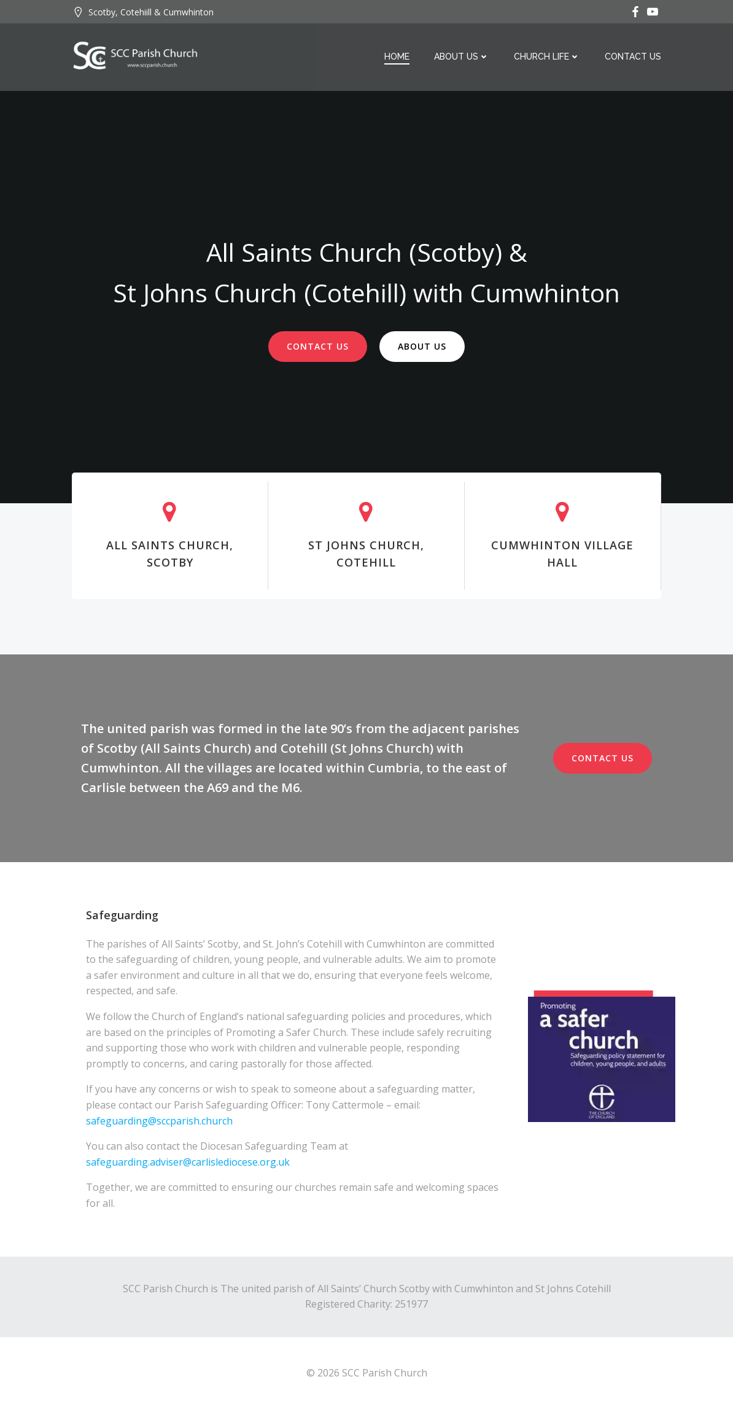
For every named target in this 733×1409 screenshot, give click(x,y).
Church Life (547, 56)
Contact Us (633, 56)
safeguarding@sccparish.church (160, 1121)
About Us (461, 56)
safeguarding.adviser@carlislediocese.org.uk (188, 1162)
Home (396, 56)
